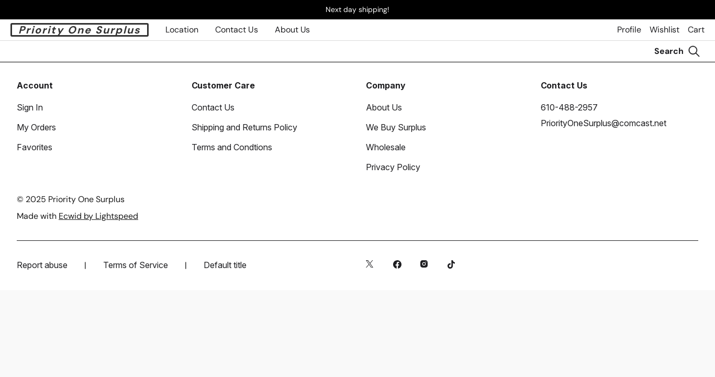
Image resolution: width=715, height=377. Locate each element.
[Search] (677, 51)
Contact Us (213, 107)
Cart (696, 29)
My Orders (36, 127)
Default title (225, 265)
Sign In (30, 107)
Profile (629, 29)
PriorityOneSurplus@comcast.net (603, 123)
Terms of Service (135, 265)
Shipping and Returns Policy (244, 127)
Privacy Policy (393, 167)
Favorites (34, 147)
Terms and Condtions (232, 147)
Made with (77, 215)
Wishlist (664, 29)
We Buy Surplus (396, 127)
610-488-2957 (569, 107)
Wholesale (386, 147)
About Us (292, 29)
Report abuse (42, 265)
